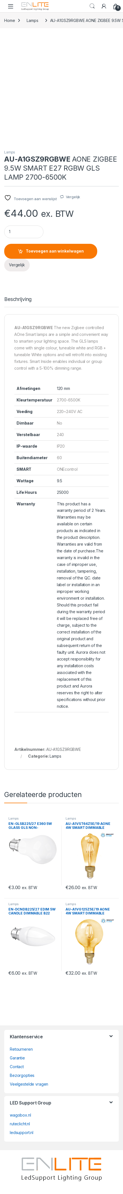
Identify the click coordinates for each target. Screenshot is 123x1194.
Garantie (17, 1057)
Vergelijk (73, 197)
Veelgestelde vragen (29, 1084)
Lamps (32, 20)
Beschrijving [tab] (18, 299)
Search (92, 6)
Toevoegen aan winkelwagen (55, 251)
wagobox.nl (20, 1115)
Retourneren (21, 1049)
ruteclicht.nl (20, 1123)
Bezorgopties (22, 1075)
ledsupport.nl (21, 1132)
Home (9, 20)
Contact (17, 1066)
